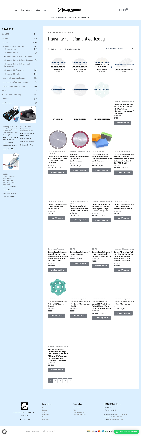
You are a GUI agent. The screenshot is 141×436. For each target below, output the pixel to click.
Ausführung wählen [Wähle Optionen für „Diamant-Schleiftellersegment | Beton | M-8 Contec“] (80, 265)
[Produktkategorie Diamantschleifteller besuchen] (102, 103)
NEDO (4, 90)
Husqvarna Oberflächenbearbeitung (15, 82)
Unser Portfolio (24, 10)
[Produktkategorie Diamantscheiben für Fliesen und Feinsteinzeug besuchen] (102, 65)
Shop (14, 10)
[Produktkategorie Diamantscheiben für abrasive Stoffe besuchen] (58, 65)
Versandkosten (29, 142)
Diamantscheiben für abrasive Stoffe (18, 56)
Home (44, 408)
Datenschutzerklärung (79, 414)
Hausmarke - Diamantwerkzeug (13, 46)
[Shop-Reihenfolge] (120, 49)
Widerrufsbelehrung (79, 412)
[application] (29, 10)
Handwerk (5, 42)
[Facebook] (24, 419)
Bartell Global (7, 34)
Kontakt (44, 410)
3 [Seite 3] (60, 383)
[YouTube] (29, 419)
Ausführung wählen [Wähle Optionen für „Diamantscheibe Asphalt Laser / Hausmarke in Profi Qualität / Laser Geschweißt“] (80, 221)
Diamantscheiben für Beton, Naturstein (19, 60)
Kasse (44, 417)
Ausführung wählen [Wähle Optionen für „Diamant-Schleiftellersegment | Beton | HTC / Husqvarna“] (124, 315)
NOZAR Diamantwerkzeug (11, 95)
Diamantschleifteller (12, 74)
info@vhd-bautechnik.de (115, 419)
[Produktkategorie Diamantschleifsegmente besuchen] (124, 65)
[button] (41, 10)
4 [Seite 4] (65, 383)
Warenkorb (45, 414)
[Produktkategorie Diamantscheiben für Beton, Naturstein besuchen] (80, 65)
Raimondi (5, 99)
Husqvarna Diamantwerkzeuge (13, 78)
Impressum (76, 408)
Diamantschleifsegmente (14, 70)
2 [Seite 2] (55, 383)
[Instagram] (20, 419)
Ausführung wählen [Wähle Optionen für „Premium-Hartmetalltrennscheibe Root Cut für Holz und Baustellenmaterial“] (80, 171)
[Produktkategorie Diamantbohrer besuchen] (58, 103)
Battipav (5, 38)
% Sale (35, 10)
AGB (74, 410)
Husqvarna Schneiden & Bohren (13, 86)
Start (49, 33)
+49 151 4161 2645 (121, 414)
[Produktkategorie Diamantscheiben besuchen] (80, 103)
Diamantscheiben (11, 53)
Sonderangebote (8, 103)
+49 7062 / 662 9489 (115, 417)
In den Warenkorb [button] (123, 123)
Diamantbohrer (10, 49)
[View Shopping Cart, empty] (122, 10)
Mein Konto (45, 419)
